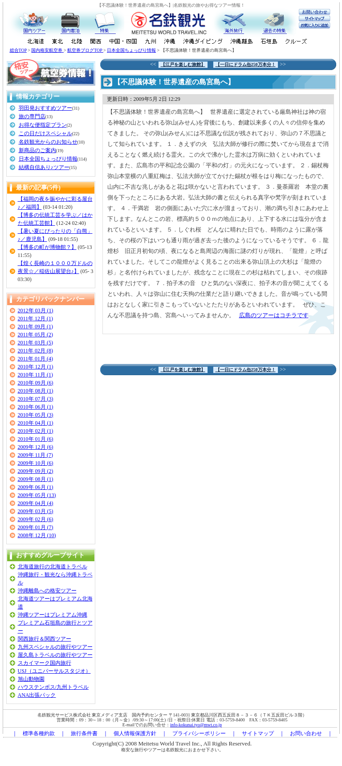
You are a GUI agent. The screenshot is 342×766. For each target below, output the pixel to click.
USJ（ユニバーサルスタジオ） (54, 671)
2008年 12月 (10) (37, 535)
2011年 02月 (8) (35, 351)
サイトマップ (258, 733)
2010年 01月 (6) (35, 439)
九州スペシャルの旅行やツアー (55, 647)
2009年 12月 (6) (35, 447)
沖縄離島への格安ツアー (47, 591)
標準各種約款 (39, 733)
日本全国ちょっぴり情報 (131, 50)
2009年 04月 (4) (35, 503)
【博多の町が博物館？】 (47, 247)
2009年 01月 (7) (35, 527)
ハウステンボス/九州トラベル (53, 687)
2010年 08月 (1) (35, 391)
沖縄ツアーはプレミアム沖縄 (52, 615)
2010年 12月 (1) (35, 367)
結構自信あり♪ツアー (44, 167)
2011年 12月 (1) (35, 318)
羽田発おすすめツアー (45, 108)
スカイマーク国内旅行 (44, 663)
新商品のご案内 (37, 150)
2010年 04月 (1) (35, 423)
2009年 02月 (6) (35, 519)
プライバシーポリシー (199, 733)
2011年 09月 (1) (35, 326)
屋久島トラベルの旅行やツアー (55, 655)
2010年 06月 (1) (35, 407)
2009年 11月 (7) (35, 455)
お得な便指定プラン (43, 125)
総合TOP (18, 50)
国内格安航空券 (47, 50)
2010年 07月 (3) (35, 399)
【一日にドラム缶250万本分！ (246, 64)
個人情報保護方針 (135, 733)
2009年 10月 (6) (35, 463)
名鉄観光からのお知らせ (48, 142)
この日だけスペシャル (45, 133)
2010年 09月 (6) (35, 383)
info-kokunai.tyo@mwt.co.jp (196, 724)
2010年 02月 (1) (35, 431)
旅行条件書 (84, 733)
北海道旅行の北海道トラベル (52, 566)
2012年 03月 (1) (35, 310)
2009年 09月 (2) (35, 471)
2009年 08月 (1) (35, 479)
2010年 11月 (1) (35, 375)
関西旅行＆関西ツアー (44, 639)
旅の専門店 (32, 116)
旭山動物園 (31, 679)
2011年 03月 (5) (35, 343)
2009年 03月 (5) (35, 511)
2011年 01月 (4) (35, 359)
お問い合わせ (306, 733)
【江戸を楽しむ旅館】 (183, 64)
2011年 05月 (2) (35, 334)
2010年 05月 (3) (35, 415)
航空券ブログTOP (85, 50)
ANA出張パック (37, 695)
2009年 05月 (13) (37, 495)
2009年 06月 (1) (35, 487)
